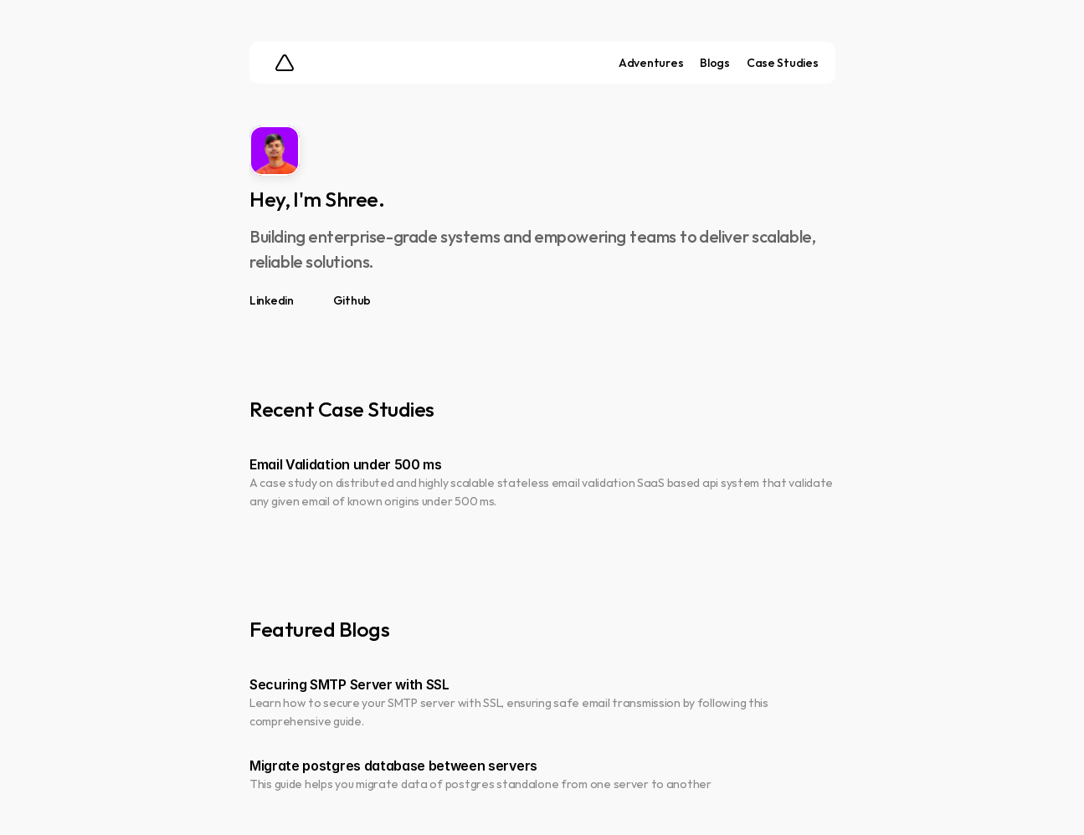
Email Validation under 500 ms (345, 463)
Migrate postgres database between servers (393, 765)
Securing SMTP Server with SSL (349, 683)
